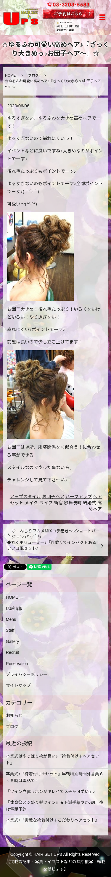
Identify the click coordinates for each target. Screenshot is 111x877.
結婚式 (89, 502)
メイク (31, 502)
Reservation (17, 663)
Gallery (12, 641)
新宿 (58, 502)
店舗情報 (14, 608)
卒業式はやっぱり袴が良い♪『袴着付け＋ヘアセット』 (52, 759)
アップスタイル (25, 496)
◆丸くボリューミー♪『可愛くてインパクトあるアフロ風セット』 (51, 545)
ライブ (46, 502)
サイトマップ (18, 685)
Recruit (12, 652)
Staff (10, 630)
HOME (10, 75)
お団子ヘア (53, 496)
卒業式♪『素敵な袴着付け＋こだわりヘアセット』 (52, 820)
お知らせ (14, 715)
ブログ (33, 75)
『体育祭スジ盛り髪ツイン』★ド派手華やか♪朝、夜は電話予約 (54, 805)
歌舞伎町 (73, 502)
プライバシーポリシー (26, 674)
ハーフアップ (78, 496)
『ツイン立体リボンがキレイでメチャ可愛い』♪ (50, 791)
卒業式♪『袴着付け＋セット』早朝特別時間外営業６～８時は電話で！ (54, 777)
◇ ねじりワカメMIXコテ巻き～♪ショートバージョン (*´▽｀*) (56, 534)
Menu (11, 619)
